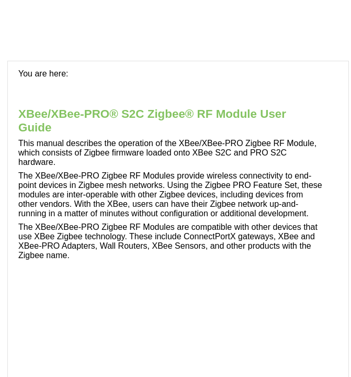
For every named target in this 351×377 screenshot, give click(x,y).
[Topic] (178, 219)
